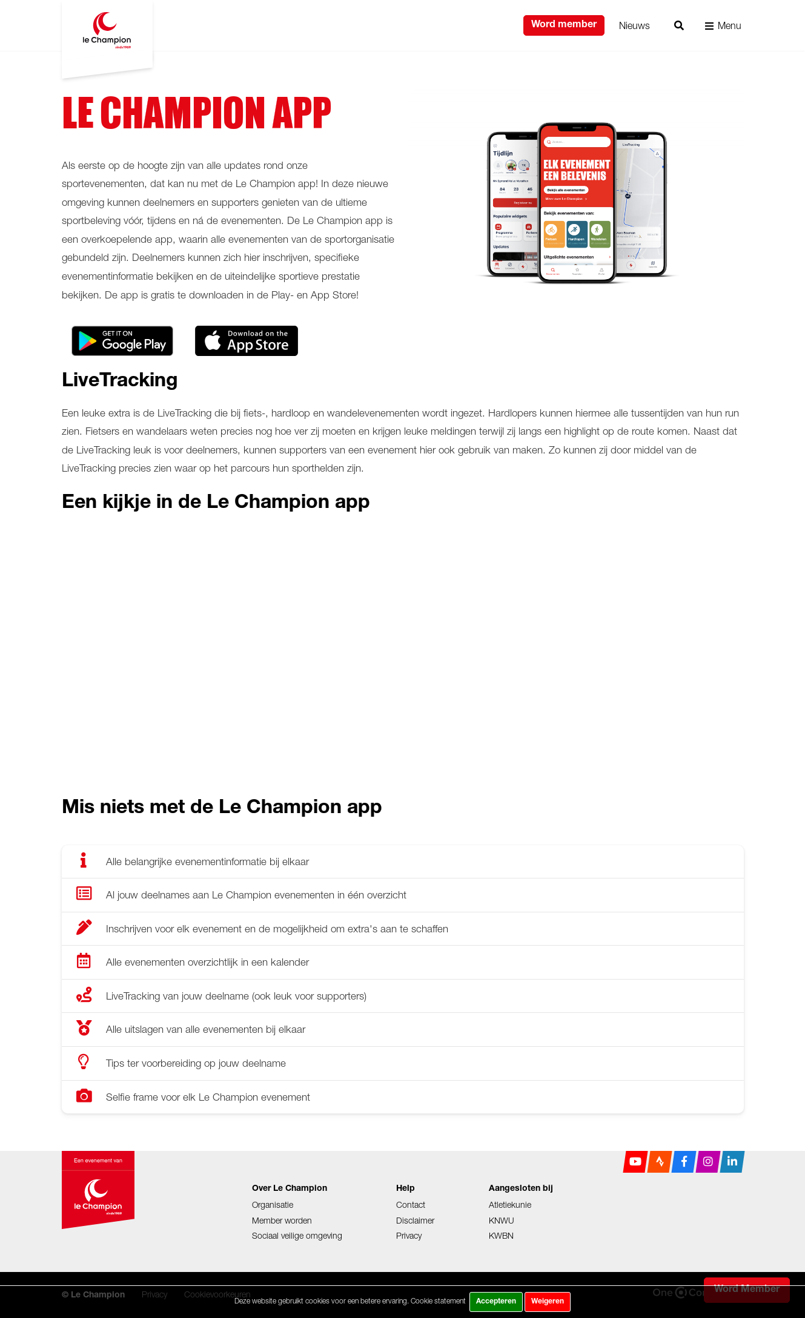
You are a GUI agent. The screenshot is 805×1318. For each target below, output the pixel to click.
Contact (410, 1204)
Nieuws (634, 25)
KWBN (501, 1235)
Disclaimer (415, 1220)
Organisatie (272, 1204)
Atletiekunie (510, 1204)
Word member (564, 25)
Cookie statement (438, 1300)
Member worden (282, 1220)
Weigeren (547, 1301)
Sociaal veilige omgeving (297, 1235)
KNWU (501, 1220)
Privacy (409, 1235)
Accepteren (496, 1301)
